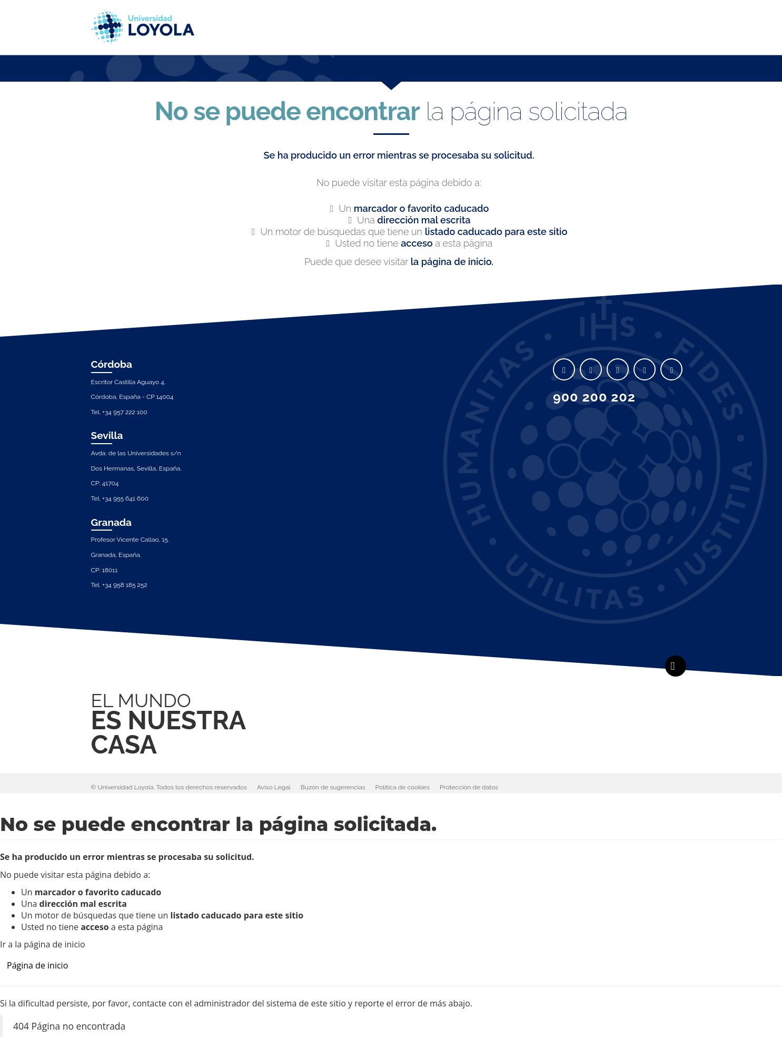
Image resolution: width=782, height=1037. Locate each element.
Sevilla (107, 435)
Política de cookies (402, 787)
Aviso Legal (274, 787)
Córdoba (112, 364)
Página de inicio (37, 965)
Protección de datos (469, 787)
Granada (111, 522)
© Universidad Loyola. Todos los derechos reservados (169, 787)
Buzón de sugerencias (333, 787)
